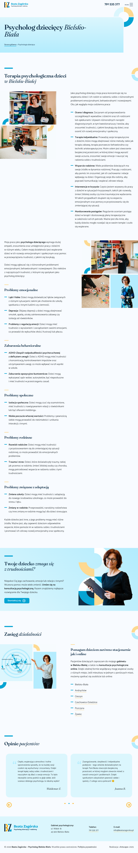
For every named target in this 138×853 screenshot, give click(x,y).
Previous (9, 805)
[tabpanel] (36, 775)
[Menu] (129, 5)
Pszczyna (79, 708)
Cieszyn (79, 696)
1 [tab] (65, 803)
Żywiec (78, 714)
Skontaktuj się (14, 600)
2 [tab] (69, 803)
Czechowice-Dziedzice (86, 702)
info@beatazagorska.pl (124, 830)
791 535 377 (112, 4)
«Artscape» (124, 847)
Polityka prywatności (87, 847)
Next (129, 805)
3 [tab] (73, 803)
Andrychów (80, 690)
